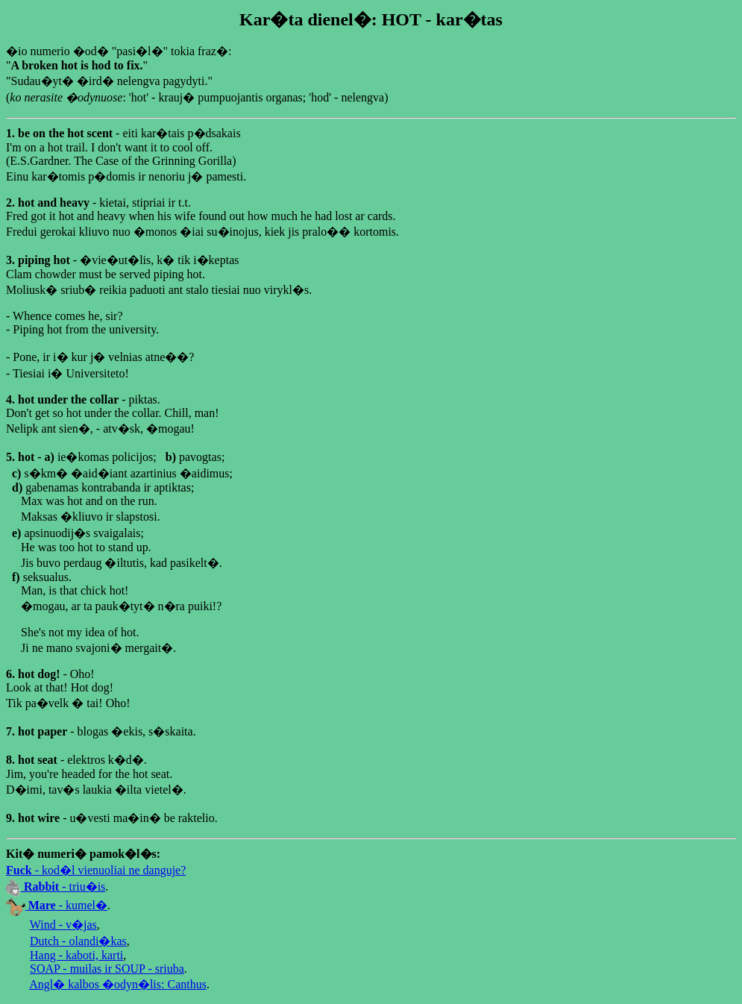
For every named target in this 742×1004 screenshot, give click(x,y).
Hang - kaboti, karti (76, 955)
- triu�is (55, 886)
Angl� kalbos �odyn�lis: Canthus (118, 984)
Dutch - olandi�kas (78, 941)
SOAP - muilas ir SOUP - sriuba (107, 968)
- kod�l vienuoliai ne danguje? (96, 870)
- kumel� (56, 905)
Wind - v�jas (63, 924)
